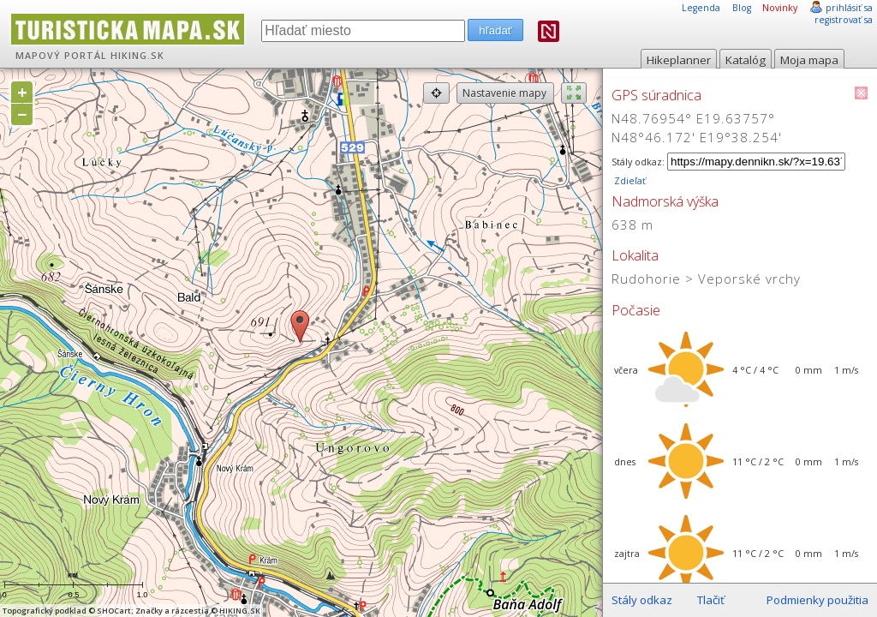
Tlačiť (711, 600)
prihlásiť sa (849, 8)
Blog (741, 8)
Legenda (701, 8)
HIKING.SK (137, 56)
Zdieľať (629, 181)
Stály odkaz (642, 600)
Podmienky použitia (817, 600)
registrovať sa (843, 20)
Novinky (779, 8)
